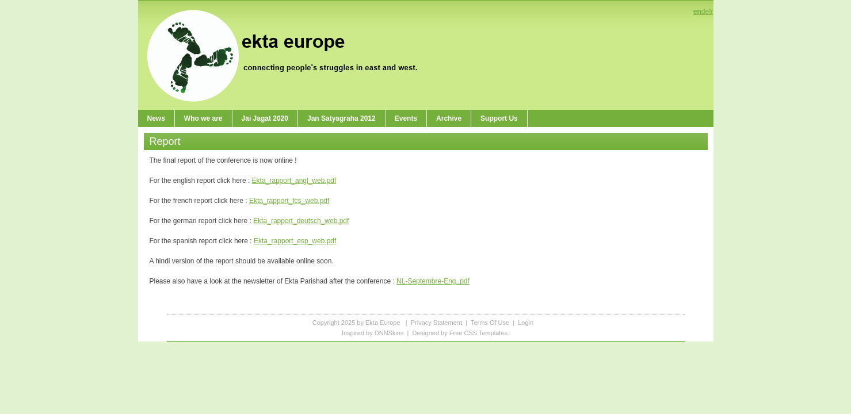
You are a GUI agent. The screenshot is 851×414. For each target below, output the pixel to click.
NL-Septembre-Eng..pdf (433, 281)
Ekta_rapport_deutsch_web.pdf (301, 221)
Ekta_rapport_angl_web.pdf (294, 181)
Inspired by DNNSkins (373, 332)
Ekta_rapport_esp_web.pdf (295, 241)
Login (525, 322)
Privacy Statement (436, 322)
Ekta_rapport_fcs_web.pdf (289, 201)
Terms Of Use (490, 322)
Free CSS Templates (478, 332)
